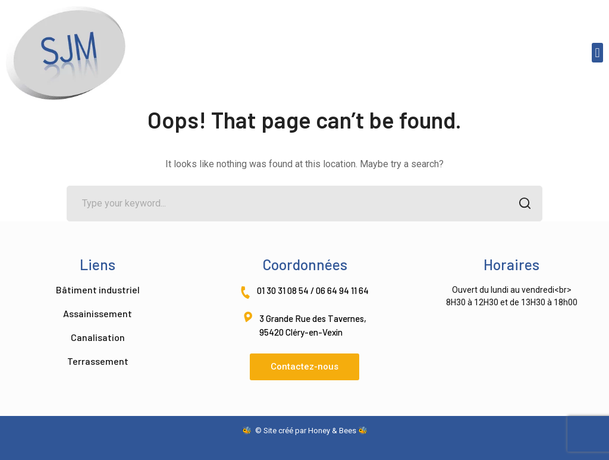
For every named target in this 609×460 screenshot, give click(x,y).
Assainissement (97, 313)
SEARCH (521, 204)
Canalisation (98, 337)
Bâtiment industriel (98, 289)
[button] (597, 52)
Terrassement (97, 361)
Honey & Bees (332, 430)
